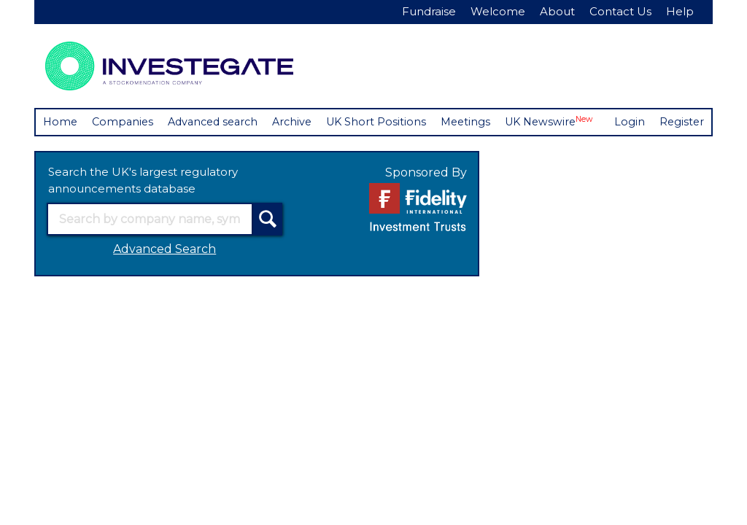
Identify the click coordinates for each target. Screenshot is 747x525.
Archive (303, 122)
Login (58, 148)
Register (111, 148)
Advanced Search (164, 277)
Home (61, 122)
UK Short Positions (389, 122)
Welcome (498, 11)
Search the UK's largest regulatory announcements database (143, 207)
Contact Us (620, 11)
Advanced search (219, 122)
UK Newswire (568, 121)
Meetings (481, 122)
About (557, 11)
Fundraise (429, 11)
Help (680, 11)
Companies (125, 122)
